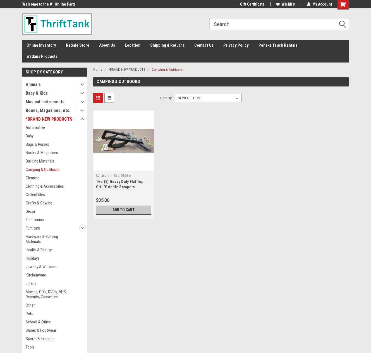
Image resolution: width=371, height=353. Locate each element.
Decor (30, 211)
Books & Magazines (42, 152)
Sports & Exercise (40, 338)
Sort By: (166, 98)
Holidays (33, 258)
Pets (29, 313)
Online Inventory (41, 45)
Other (30, 305)
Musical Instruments (45, 101)
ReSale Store (77, 45)
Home (97, 69)
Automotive (35, 127)
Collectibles (35, 194)
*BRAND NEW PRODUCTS (49, 119)
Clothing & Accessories (45, 186)
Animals (33, 84)
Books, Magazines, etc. (48, 110)
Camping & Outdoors (42, 169)
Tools (30, 347)
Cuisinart (102, 176)
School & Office (38, 322)
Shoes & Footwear (41, 330)
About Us (107, 45)
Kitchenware (36, 275)
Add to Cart (124, 209)
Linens (31, 283)
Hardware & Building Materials (42, 239)
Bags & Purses (37, 144)
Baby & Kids (37, 93)
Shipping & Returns (167, 45)
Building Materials (40, 161)
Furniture (33, 228)
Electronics (35, 219)
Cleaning (33, 177)
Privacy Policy (236, 45)
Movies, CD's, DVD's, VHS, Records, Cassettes (46, 294)
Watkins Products (42, 56)
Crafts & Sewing (39, 203)
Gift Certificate (252, 4)
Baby (29, 136)
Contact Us (204, 45)
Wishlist (285, 4)
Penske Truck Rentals (277, 45)
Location (132, 45)
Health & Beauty (39, 249)
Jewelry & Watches (41, 266)
